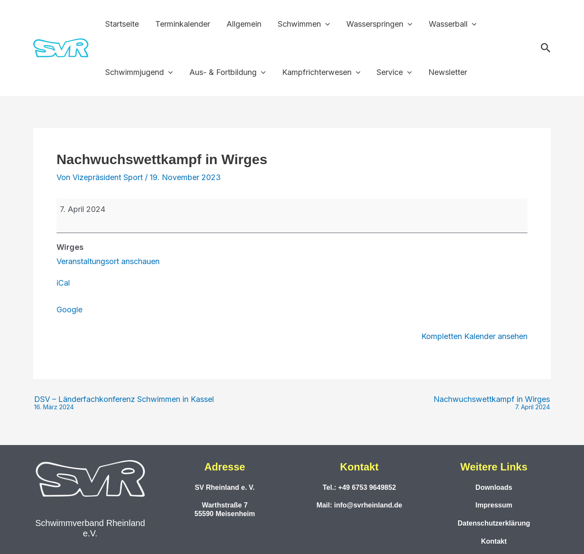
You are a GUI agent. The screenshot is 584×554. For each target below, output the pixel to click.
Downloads (493, 487)
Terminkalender (181, 23)
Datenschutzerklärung (494, 523)
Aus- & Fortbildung (226, 72)
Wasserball (448, 24)
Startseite (121, 23)
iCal (63, 282)
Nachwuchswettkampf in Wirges (491, 403)
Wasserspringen (375, 24)
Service (391, 72)
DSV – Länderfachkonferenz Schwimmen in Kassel (124, 403)
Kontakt (494, 541)
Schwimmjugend (139, 72)
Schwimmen (301, 24)
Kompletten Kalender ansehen (474, 336)
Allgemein (241, 23)
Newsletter (443, 72)
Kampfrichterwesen (319, 72)
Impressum (493, 505)
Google (69, 309)
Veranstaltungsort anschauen (108, 261)
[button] (322, 24)
